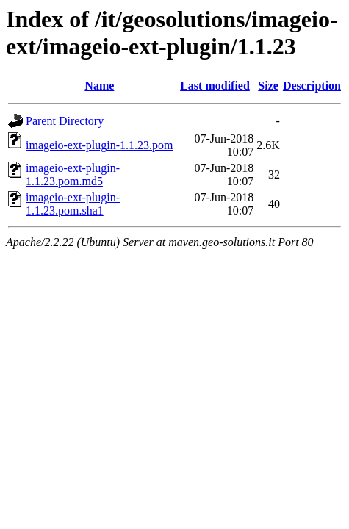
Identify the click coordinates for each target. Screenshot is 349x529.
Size (268, 85)
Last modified (215, 85)
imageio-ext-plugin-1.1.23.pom (99, 145)
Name (99, 85)
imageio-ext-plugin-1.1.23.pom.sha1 (73, 204)
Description (312, 85)
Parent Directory (65, 121)
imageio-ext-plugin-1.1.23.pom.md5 (73, 174)
